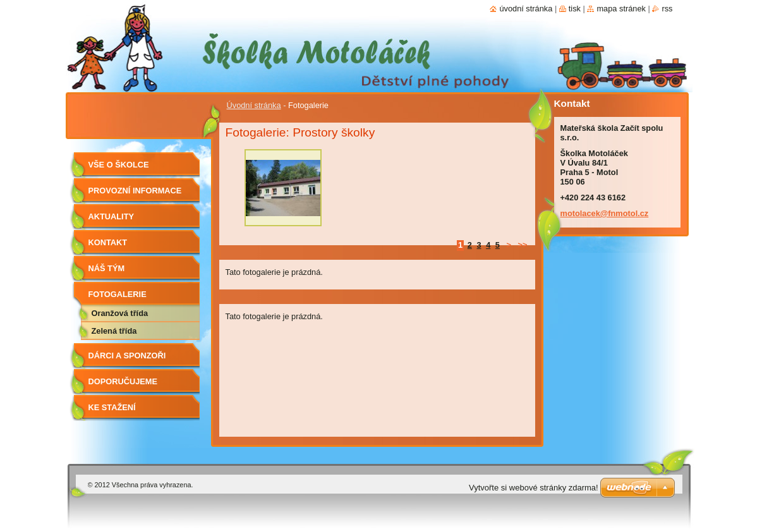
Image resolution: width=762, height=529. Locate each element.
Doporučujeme (123, 381)
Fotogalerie (117, 294)
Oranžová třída (120, 313)
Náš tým (106, 268)
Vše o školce (118, 164)
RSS (667, 8)
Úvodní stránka (254, 105)
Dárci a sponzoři (127, 355)
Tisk (575, 8)
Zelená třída (114, 331)
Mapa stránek (621, 8)
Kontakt (108, 242)
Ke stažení (112, 407)
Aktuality (111, 216)
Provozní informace (135, 190)
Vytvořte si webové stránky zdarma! (533, 487)
